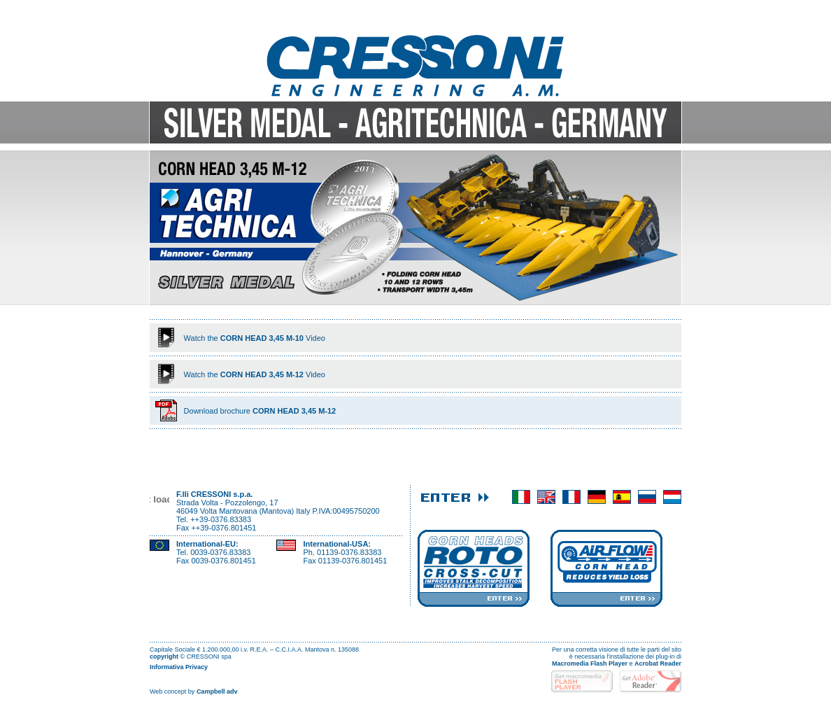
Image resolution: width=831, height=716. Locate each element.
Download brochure (260, 411)
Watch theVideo (254, 338)
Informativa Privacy (179, 667)
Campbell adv (217, 691)
